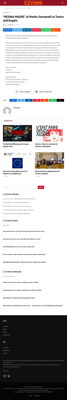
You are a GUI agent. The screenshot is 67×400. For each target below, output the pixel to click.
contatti (5, 353)
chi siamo (5, 347)
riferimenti (6, 326)
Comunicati (6, 12)
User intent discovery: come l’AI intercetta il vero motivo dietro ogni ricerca (23, 231)
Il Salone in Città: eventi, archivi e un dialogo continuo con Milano (20, 282)
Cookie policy (6, 335)
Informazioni (37, 395)
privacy (5, 332)
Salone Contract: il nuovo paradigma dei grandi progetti (47, 305)
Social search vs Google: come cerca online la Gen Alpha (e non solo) (21, 239)
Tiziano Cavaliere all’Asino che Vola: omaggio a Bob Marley (18, 210)
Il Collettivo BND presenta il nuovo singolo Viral (16, 145)
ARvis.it (41, 387)
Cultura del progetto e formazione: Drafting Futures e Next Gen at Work (22, 290)
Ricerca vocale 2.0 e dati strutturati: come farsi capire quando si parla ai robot (24, 254)
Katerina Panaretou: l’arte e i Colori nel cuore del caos (17, 206)
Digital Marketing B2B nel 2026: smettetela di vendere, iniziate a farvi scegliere (24, 262)
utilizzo (5, 329)
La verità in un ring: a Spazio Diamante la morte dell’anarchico (19, 199)
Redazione (10, 24)
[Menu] (5, 3)
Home (4, 8)
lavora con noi (6, 350)
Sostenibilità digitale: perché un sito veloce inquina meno (19, 246)
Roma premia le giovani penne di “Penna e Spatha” (47, 172)
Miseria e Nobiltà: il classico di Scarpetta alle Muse (16, 202)
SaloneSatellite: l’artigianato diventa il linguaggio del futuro (19, 298)
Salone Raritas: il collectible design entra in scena (16, 305)
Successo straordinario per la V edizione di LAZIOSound (15, 172)
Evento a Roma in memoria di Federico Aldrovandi (46, 145)
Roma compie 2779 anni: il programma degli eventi (16, 213)
